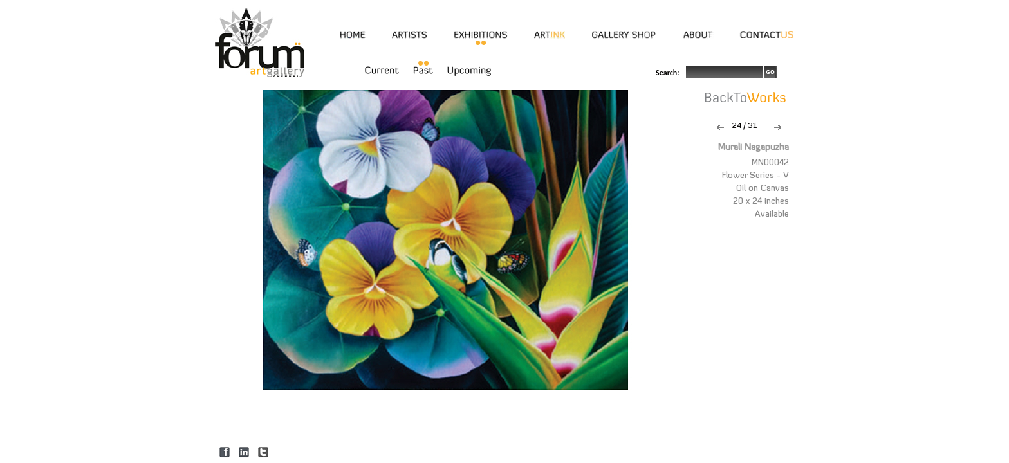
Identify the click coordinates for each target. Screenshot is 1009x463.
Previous (720, 127)
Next (777, 127)
